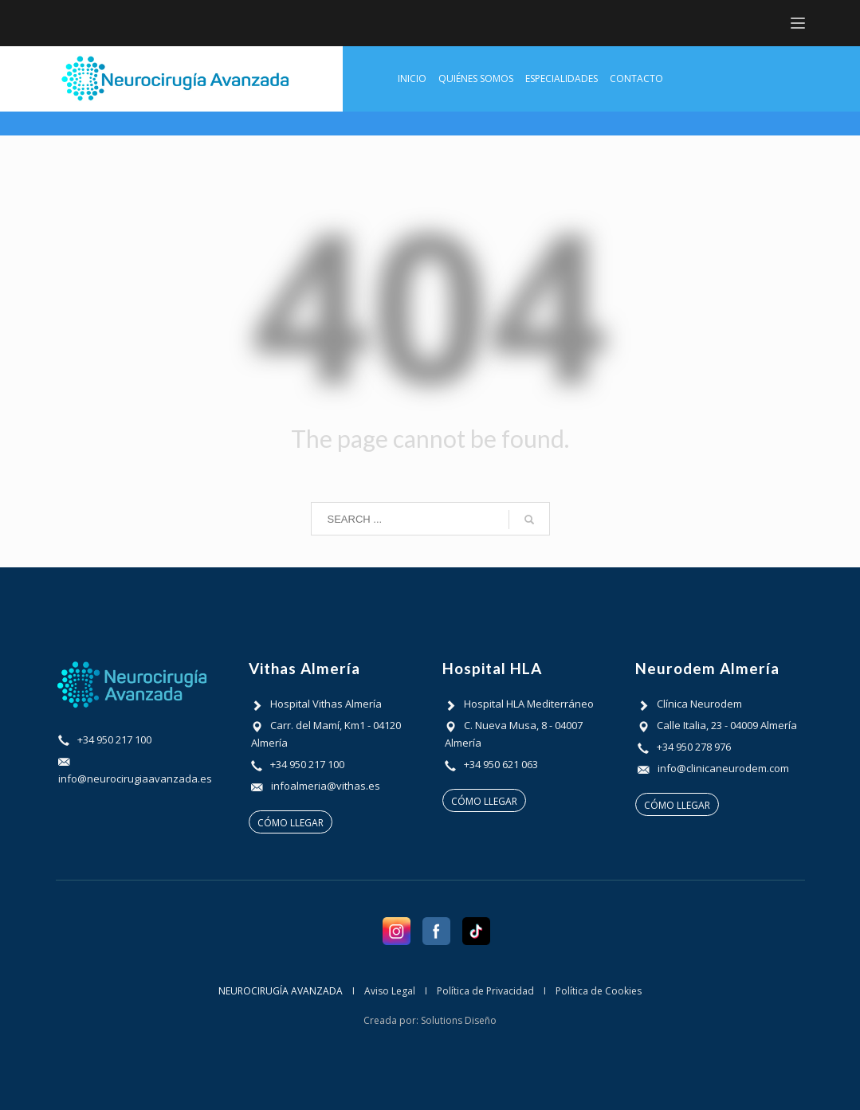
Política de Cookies (599, 991)
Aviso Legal (389, 991)
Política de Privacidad (485, 991)
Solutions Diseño (459, 1020)
